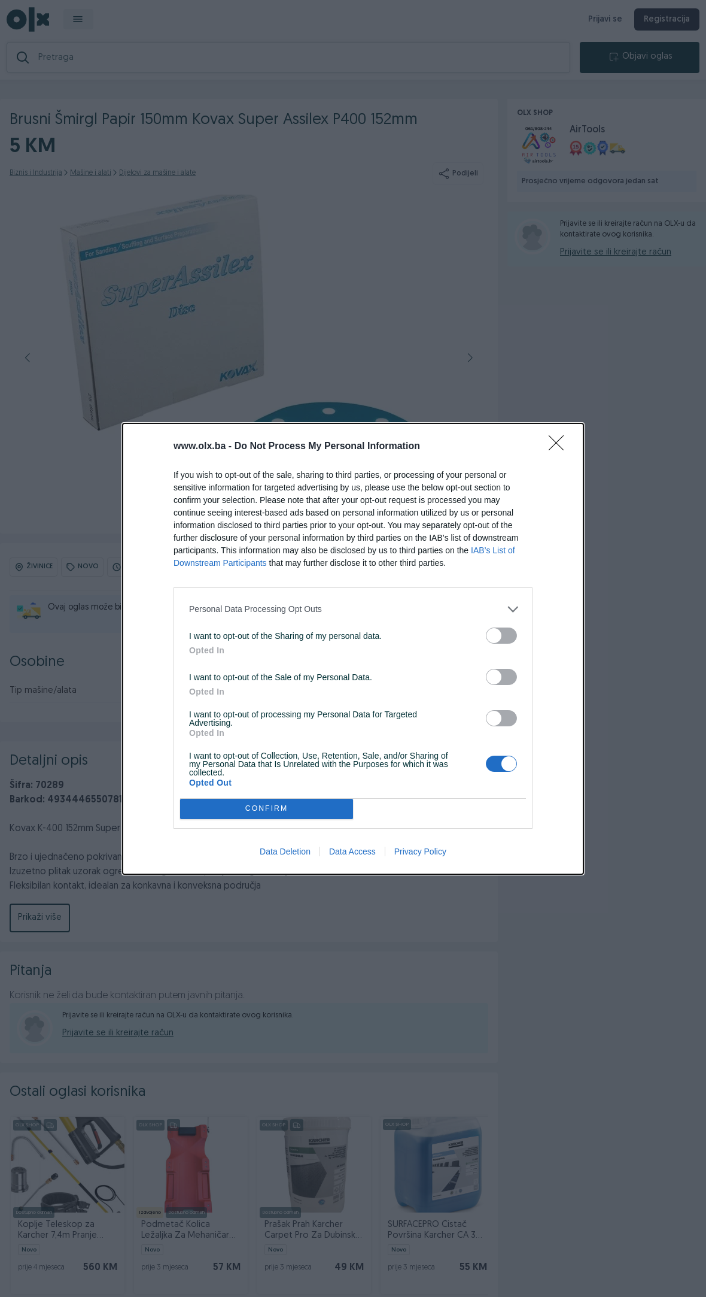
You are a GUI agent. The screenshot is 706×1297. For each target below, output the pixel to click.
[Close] (560, 446)
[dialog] (353, 648)
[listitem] (353, 609)
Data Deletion (285, 851)
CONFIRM (266, 808)
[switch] (501, 636)
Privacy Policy (420, 851)
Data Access (352, 851)
